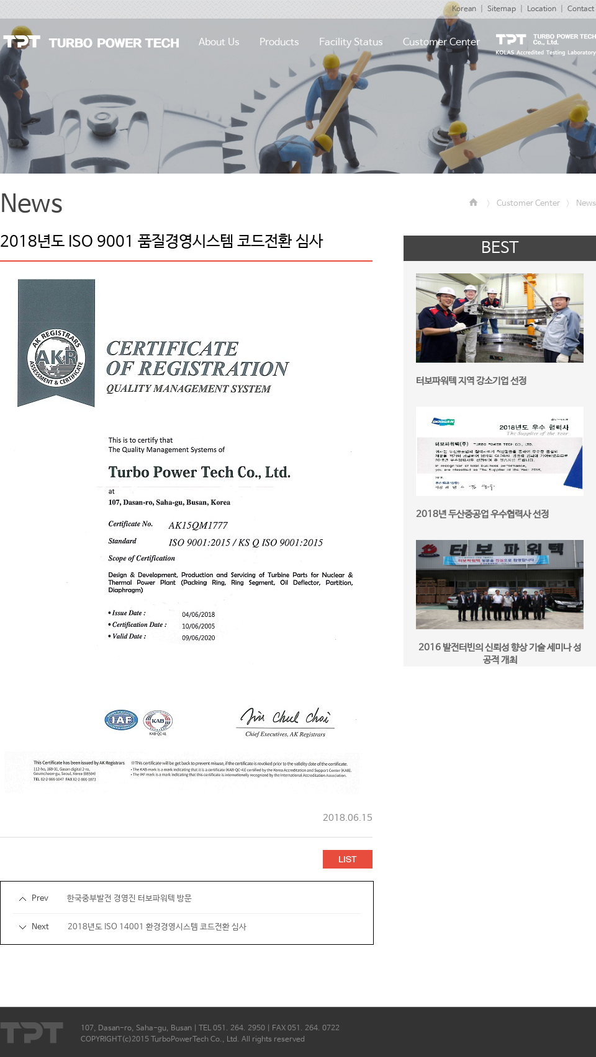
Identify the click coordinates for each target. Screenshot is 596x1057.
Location (541, 9)
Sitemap (501, 9)
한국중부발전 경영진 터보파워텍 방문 (129, 898)
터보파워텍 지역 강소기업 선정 (471, 381)
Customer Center (528, 203)
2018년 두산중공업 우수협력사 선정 (482, 514)
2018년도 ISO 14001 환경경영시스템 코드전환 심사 (157, 927)
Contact (580, 9)
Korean (464, 9)
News (586, 203)
